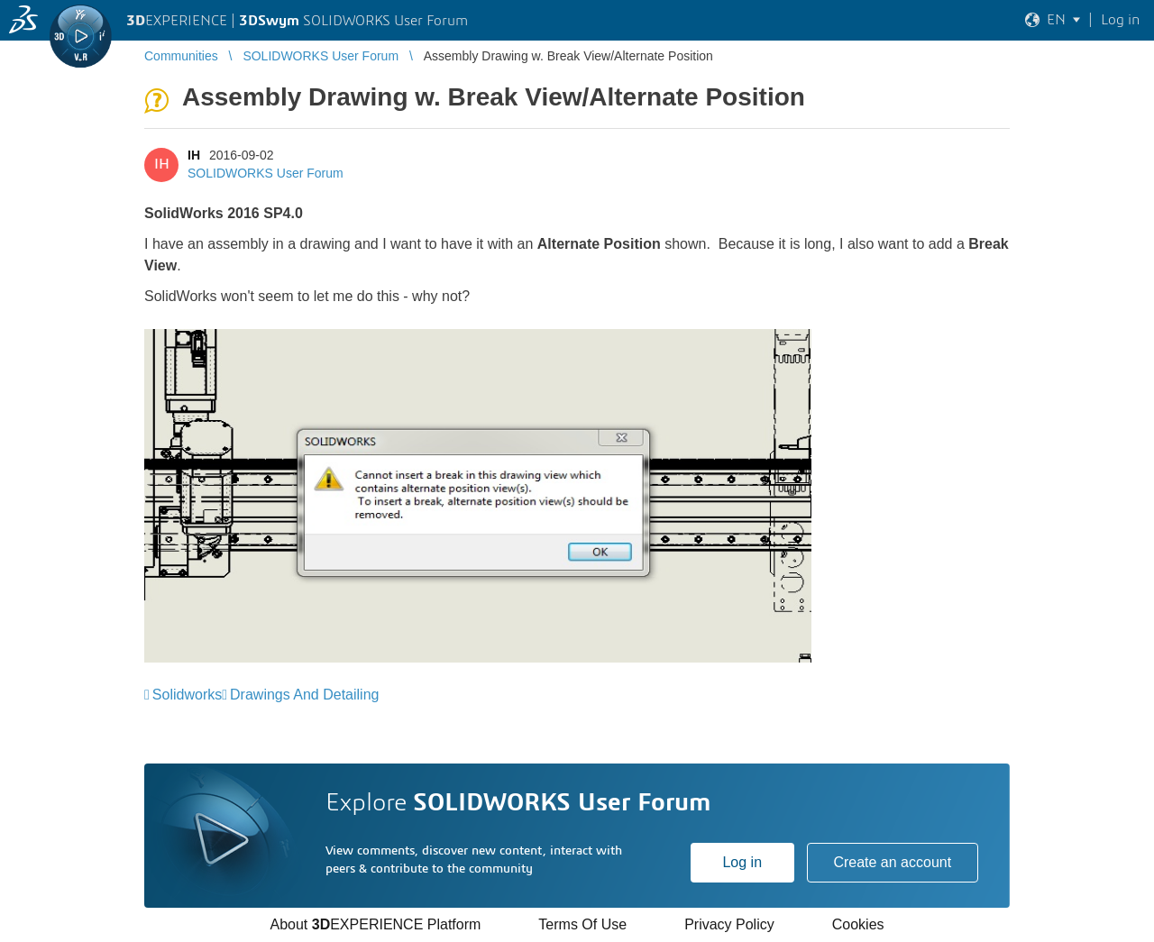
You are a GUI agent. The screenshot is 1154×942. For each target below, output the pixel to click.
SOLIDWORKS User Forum (265, 173)
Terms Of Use (582, 924)
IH (194, 155)
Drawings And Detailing (304, 694)
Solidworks (187, 694)
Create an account (892, 862)
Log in (742, 862)
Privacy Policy (729, 924)
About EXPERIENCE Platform (375, 924)
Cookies (858, 924)
